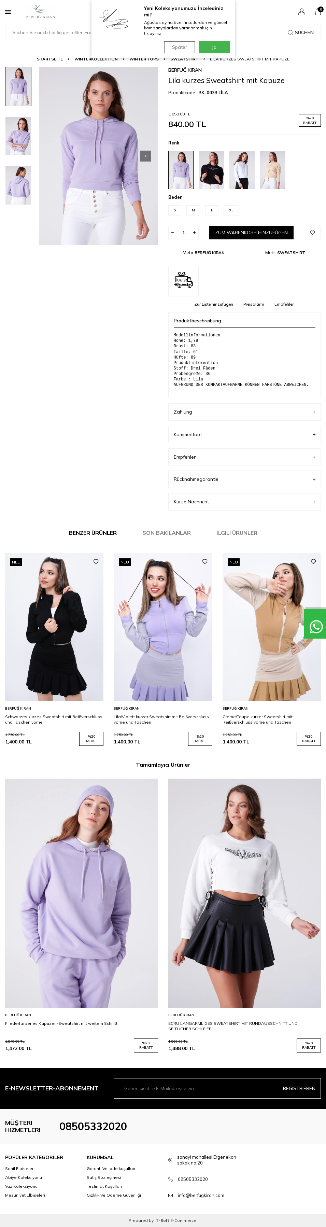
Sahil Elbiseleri (19, 1168)
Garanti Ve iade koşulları (111, 1168)
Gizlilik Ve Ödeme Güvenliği (114, 1195)
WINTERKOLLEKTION (96, 58)
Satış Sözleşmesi (104, 1177)
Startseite (50, 58)
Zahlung (245, 412)
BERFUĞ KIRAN (185, 70)
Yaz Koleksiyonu (21, 1186)
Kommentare (245, 434)
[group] (98, 156)
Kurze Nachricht (245, 502)
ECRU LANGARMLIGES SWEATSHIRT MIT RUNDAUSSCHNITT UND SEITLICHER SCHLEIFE (233, 1026)
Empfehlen (284, 304)
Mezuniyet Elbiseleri (25, 1195)
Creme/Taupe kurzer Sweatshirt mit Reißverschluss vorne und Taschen (258, 719)
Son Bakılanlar (166, 532)
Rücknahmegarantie (245, 479)
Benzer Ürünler (93, 532)
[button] (145, 156)
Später (178, 47)
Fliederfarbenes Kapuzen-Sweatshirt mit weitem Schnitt (61, 1023)
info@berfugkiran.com (201, 1195)
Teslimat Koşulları (104, 1186)
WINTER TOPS (144, 58)
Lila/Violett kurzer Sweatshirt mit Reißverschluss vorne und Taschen (161, 719)
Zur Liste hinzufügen (213, 304)
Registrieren (299, 1088)
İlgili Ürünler (236, 532)
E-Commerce (183, 1220)
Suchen (300, 32)
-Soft (163, 1220)
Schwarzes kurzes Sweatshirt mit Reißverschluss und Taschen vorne (53, 719)
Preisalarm (253, 304)
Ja (214, 47)
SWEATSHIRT (184, 58)
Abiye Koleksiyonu (23, 1177)
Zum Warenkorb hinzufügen (251, 232)
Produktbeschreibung (245, 321)
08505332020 (93, 1126)
